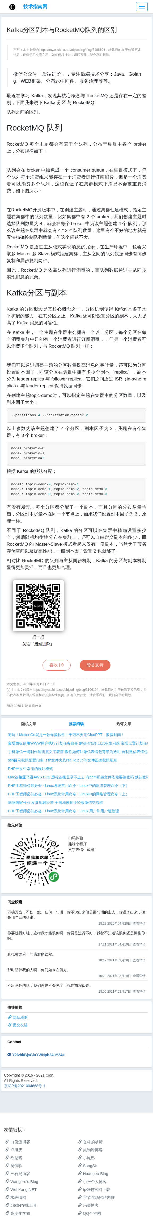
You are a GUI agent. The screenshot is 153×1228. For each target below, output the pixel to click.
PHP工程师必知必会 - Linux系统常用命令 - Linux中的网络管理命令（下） (68, 785)
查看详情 (139, 923)
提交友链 (20, 1025)
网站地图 (20, 1017)
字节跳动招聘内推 (96, 1197)
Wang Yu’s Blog (21, 1181)
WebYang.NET (21, 1189)
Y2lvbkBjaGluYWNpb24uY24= (38, 1055)
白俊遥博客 (17, 1142)
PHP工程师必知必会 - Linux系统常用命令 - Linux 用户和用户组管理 (63, 811)
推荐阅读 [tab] (76, 724)
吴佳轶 (13, 1165)
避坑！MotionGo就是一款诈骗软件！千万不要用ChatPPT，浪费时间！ (66, 735)
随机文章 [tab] (28, 724)
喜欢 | (56, 665)
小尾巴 (86, 1157)
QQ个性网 (89, 1213)
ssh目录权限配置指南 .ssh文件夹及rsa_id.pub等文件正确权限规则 (62, 760)
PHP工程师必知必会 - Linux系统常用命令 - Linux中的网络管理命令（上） (68, 794)
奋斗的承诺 (90, 1142)
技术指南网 (35, 6)
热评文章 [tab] (123, 724)
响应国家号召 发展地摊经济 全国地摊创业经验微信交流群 (55, 802)
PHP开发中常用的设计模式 (30, 769)
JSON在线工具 (21, 1205)
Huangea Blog (93, 1173)
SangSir (87, 1165)
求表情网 (15, 1197)
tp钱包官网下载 (94, 1189)
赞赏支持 (95, 665)
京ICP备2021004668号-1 (24, 1086)
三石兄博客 (17, 1173)
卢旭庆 (13, 1150)
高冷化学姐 (17, 1213)
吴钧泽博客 (90, 1150)
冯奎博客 (88, 1205)
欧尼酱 (13, 1157)
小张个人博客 (92, 1181)
